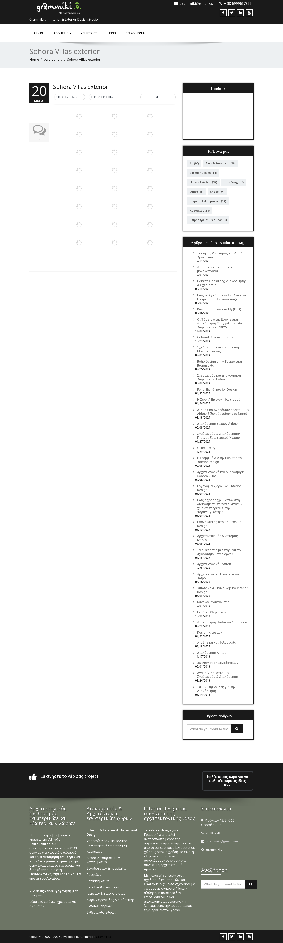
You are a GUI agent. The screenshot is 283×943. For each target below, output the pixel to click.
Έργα (112, 33)
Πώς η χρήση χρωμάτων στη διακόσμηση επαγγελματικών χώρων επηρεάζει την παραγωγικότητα (219, 506)
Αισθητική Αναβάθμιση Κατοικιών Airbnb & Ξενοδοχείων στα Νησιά (223, 412)
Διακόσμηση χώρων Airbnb (217, 424)
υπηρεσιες (90, 33)
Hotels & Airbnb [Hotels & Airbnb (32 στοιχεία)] (203, 182)
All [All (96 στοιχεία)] (194, 163)
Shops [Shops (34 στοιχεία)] (217, 191)
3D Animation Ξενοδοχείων (217, 663)
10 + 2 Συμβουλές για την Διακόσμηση (216, 689)
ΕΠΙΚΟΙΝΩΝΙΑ (135, 33)
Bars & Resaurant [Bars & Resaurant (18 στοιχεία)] (220, 163)
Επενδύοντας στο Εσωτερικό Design (219, 524)
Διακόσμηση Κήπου (211, 653)
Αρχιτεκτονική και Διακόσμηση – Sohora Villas (222, 474)
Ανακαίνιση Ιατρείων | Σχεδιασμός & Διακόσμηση (217, 675)
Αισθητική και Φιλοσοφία (216, 642)
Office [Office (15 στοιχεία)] (196, 191)
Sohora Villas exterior (80, 86)
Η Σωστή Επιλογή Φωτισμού (218, 399)
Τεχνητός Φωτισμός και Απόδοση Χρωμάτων (222, 255)
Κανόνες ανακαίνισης (213, 602)
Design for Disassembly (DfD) (219, 309)
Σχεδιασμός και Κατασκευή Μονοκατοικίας (218, 349)
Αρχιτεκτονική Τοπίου (214, 564)
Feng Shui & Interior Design (217, 389)
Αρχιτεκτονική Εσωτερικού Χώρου (218, 576)
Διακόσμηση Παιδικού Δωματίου (222, 622)
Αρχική (38, 33)
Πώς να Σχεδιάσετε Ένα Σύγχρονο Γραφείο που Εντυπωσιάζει (223, 297)
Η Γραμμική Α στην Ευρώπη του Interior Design (220, 460)
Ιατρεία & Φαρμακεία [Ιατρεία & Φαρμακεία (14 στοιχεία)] (208, 201)
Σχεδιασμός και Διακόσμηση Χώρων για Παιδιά (219, 377)
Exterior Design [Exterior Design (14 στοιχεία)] (203, 173)
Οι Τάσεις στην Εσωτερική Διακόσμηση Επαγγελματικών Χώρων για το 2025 (220, 323)
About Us (62, 33)
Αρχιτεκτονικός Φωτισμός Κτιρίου (217, 538)
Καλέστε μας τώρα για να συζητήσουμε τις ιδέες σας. (227, 781)
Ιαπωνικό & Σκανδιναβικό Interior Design (222, 590)
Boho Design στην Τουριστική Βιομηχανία (219, 363)
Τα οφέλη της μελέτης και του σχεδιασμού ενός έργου (220, 552)
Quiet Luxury (206, 448)
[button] (69, 97)
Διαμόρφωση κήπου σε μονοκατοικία (214, 269)
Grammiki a (103, 936)
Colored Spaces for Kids (215, 337)
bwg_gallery (53, 59)
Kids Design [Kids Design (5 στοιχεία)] (234, 182)
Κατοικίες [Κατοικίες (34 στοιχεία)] (200, 210)
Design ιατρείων (209, 632)
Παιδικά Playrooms (211, 612)
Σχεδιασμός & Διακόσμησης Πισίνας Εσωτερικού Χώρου (218, 436)
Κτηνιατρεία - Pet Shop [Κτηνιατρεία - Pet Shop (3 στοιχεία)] (208, 220)
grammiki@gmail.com (222, 841)
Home (34, 59)
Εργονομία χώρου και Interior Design (219, 488)
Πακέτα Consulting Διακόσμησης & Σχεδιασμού (222, 283)
